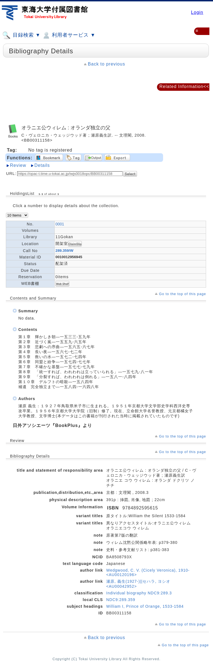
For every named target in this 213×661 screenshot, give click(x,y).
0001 (59, 224)
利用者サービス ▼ (68, 35)
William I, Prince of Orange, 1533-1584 (145, 606)
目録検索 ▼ (21, 35)
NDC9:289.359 (120, 599)
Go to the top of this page (182, 294)
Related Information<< (184, 86)
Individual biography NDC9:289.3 (139, 593)
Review (18, 165)
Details (42, 165)
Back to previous (106, 64)
